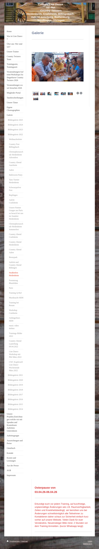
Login (90, 541)
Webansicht (87, 544)
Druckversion (13, 541)
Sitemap (24, 541)
